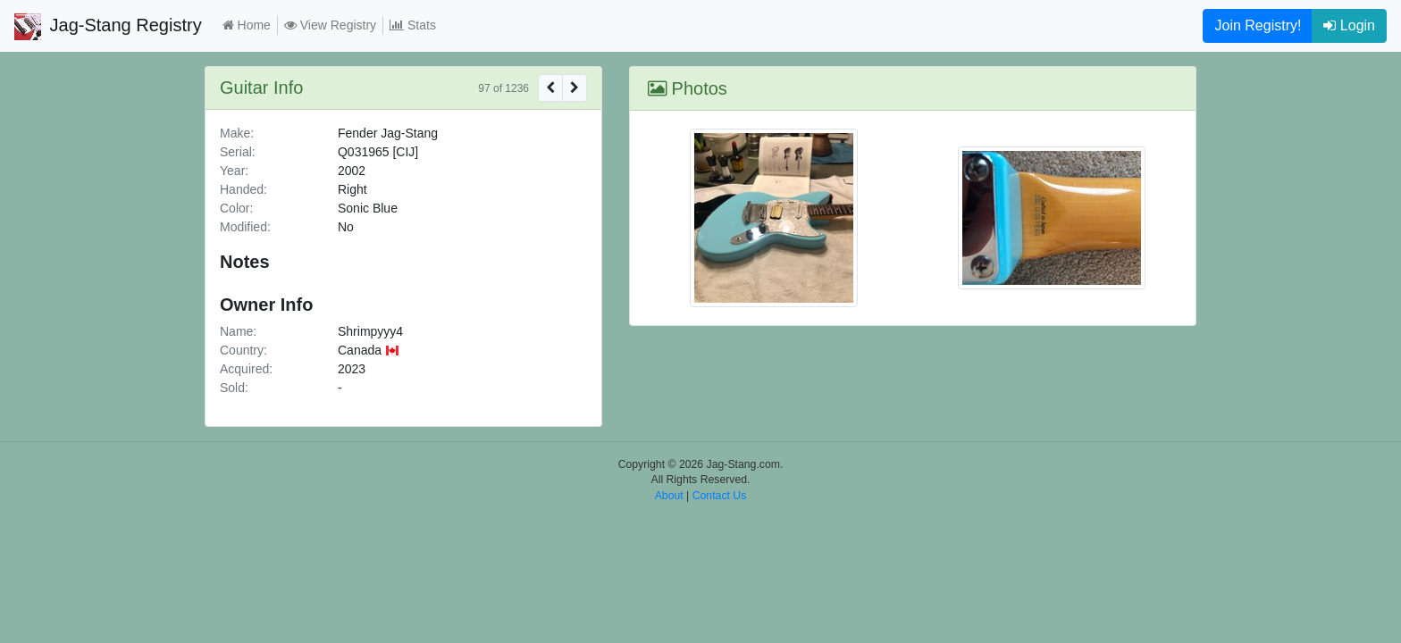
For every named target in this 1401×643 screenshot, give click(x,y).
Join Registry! (1257, 25)
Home (246, 25)
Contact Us (719, 495)
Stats (413, 25)
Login (1349, 25)
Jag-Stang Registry (108, 26)
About (669, 495)
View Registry (330, 25)
